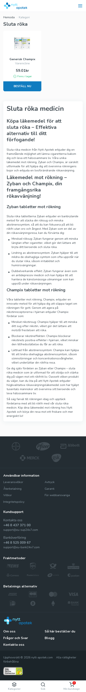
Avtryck (50, 482)
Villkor (7, 495)
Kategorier (14, 686)
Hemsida (9, 17)
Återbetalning (12, 489)
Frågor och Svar (15, 638)
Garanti (49, 489)
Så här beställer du (60, 631)
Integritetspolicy (13, 502)
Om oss (9, 631)
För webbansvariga (57, 495)
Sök (43, 686)
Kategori (24, 17)
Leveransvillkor (13, 482)
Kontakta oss (13, 644)
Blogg (49, 638)
